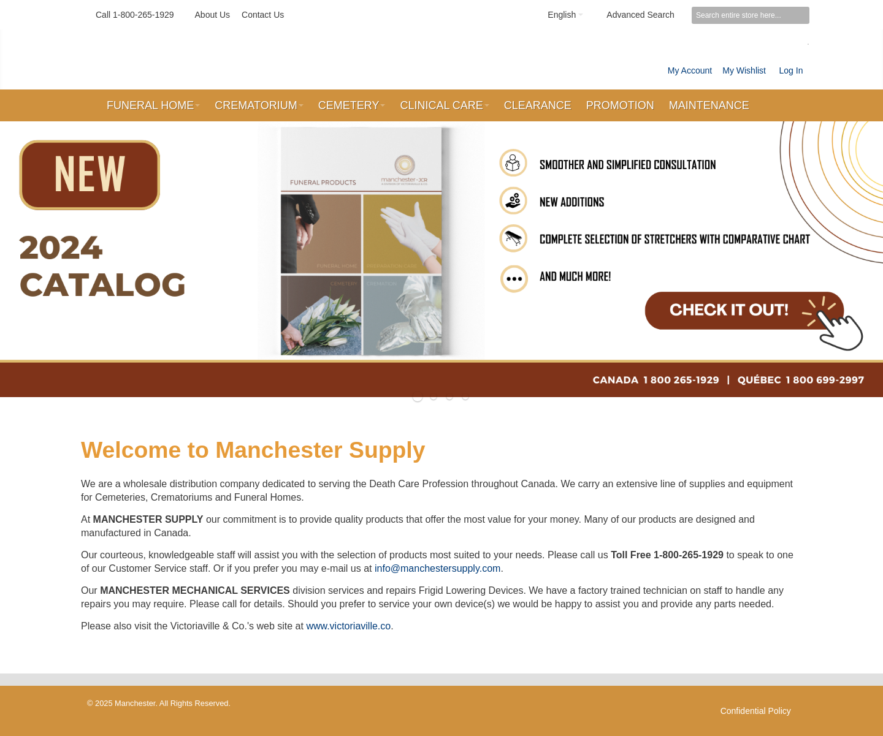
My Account (690, 70)
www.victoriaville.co (348, 626)
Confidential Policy (756, 711)
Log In (791, 70)
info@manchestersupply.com (437, 568)
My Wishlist (744, 70)
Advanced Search (640, 15)
